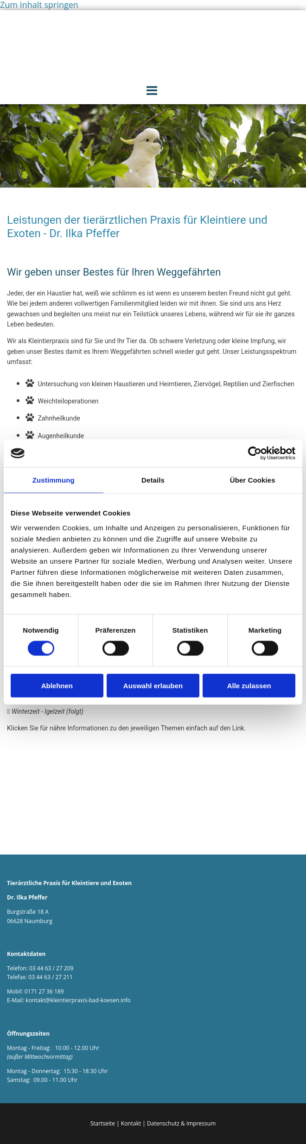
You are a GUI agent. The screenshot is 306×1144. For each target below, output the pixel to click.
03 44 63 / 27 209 (51, 968)
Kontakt (131, 1123)
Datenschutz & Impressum (181, 1123)
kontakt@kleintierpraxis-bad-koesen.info (78, 1000)
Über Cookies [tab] (252, 480)
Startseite (102, 1123)
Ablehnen (57, 685)
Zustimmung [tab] (53, 480)
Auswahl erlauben (153, 685)
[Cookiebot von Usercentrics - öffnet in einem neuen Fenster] (254, 453)
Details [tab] (153, 480)
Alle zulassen (249, 685)
